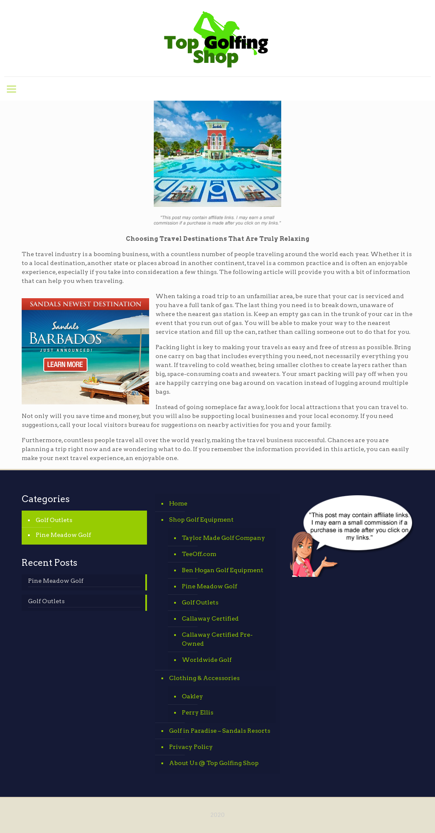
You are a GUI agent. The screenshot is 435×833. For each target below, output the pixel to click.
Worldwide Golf (207, 659)
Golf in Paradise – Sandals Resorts (219, 730)
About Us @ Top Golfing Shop (214, 763)
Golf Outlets (54, 520)
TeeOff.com (199, 554)
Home (178, 503)
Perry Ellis (197, 712)
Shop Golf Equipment (201, 519)
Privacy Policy (191, 746)
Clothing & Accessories (204, 678)
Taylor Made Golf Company (223, 537)
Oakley (192, 696)
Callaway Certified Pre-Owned (217, 639)
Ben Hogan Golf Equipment (222, 570)
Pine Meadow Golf (63, 534)
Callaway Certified (210, 618)
